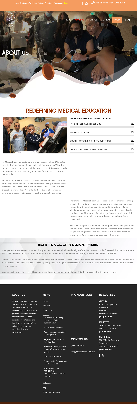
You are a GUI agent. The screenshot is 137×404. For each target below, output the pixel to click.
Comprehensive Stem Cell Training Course (54, 329)
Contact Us (47, 306)
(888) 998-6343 (116, 3)
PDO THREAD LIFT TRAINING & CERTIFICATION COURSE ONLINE (54, 368)
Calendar (47, 378)
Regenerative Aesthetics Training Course (54, 336)
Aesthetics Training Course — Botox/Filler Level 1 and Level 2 (55, 345)
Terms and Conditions (52, 388)
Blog (44, 383)
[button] (35, 131)
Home (45, 296)
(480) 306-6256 (105, 312)
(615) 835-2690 (105, 327)
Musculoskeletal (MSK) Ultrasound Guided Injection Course (53, 316)
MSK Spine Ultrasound (53, 323)
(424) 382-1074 (105, 345)
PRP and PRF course (52, 352)
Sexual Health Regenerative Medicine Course (55, 358)
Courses (46, 310)
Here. (65, 3)
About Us (46, 301)
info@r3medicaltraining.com (83, 347)
